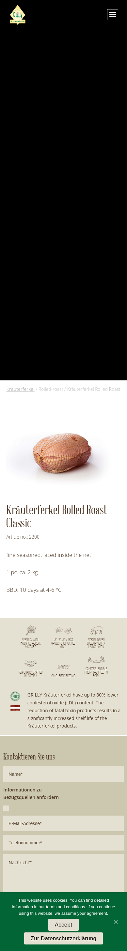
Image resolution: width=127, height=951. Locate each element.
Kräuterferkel (20, 389)
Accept (63, 925)
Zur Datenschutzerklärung (64, 938)
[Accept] (115, 921)
